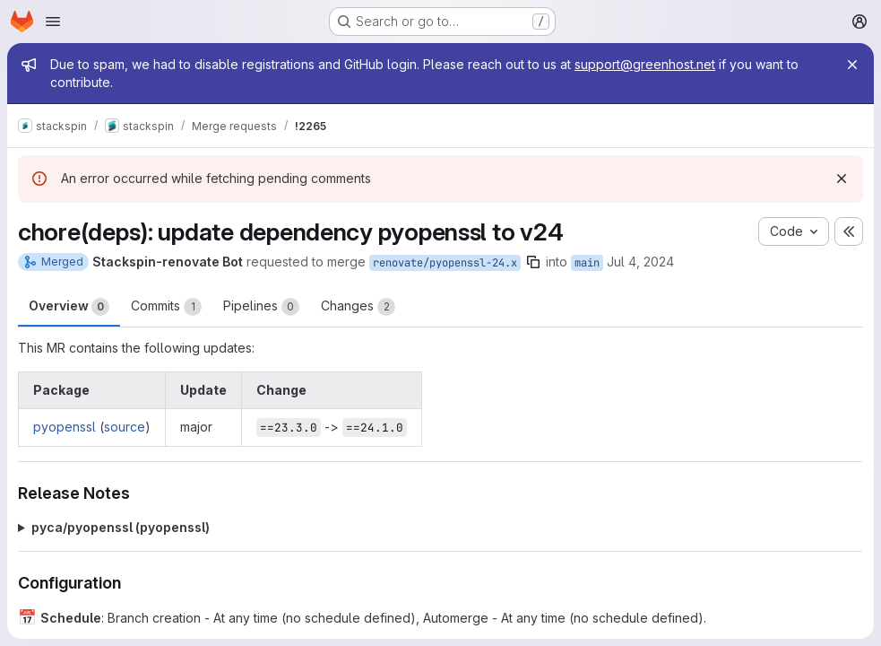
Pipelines (261, 307)
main (587, 263)
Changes (358, 307)
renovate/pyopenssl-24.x (445, 263)
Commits (166, 307)
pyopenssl (64, 426)
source (124, 426)
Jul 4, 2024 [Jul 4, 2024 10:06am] (640, 261)
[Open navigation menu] (53, 21)
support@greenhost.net (644, 64)
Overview (69, 307)
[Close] (852, 64)
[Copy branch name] (533, 262)
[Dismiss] (841, 178)
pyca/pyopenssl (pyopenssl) (120, 527)
